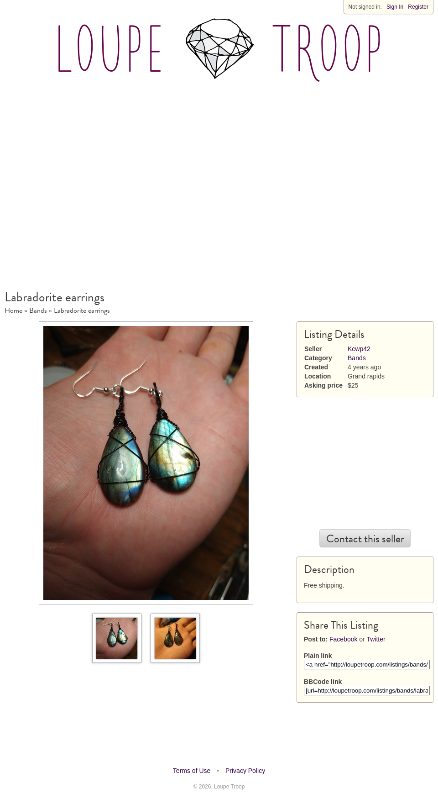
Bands (38, 310)
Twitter (375, 639)
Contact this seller (365, 539)
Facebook (343, 639)
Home (13, 310)
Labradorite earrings (82, 310)
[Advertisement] (88, 181)
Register (418, 7)
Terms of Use (191, 770)
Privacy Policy (245, 770)
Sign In (394, 7)
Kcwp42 (359, 348)
